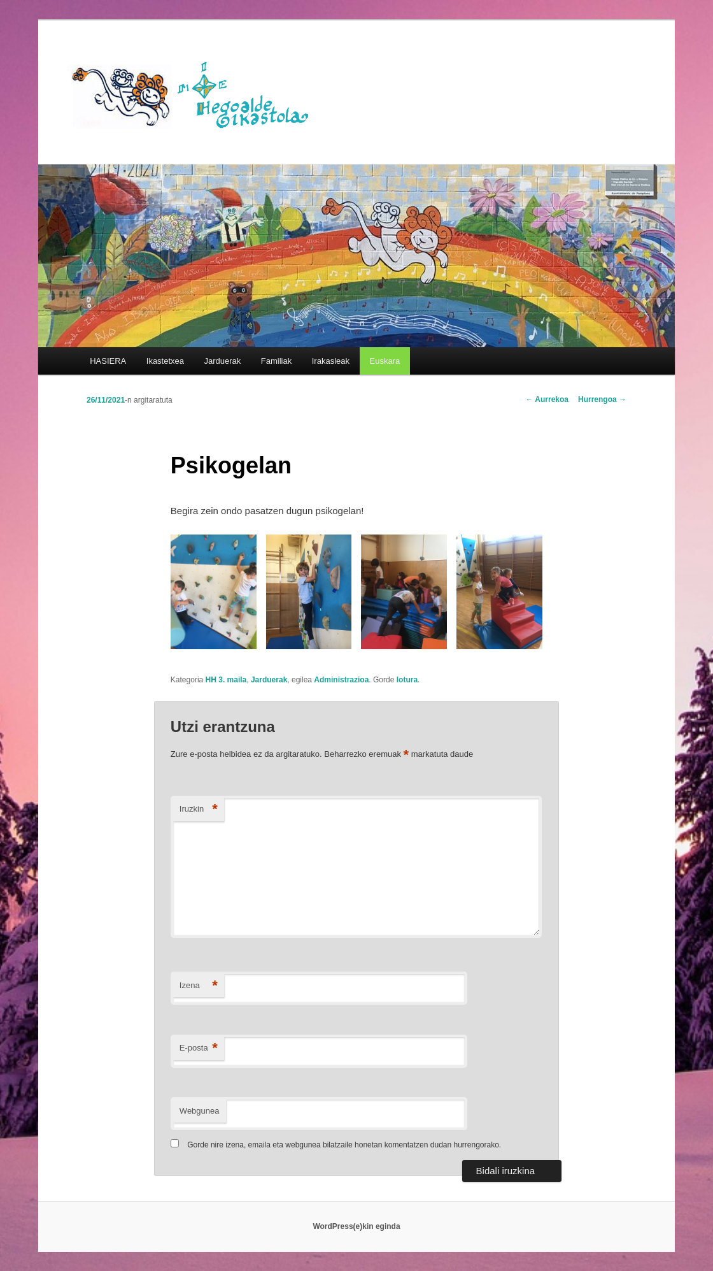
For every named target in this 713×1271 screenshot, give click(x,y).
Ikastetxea (165, 361)
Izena (199, 986)
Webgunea (200, 1111)
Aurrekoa (546, 399)
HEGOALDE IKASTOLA (194, 93)
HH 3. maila (226, 679)
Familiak (276, 361)
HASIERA (108, 361)
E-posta (199, 1048)
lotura (407, 679)
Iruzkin (199, 809)
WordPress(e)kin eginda (356, 1226)
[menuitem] (385, 361)
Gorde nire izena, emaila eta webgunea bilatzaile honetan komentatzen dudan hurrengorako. (344, 1144)
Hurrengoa (602, 399)
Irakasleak (330, 361)
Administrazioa (341, 679)
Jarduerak (222, 361)
